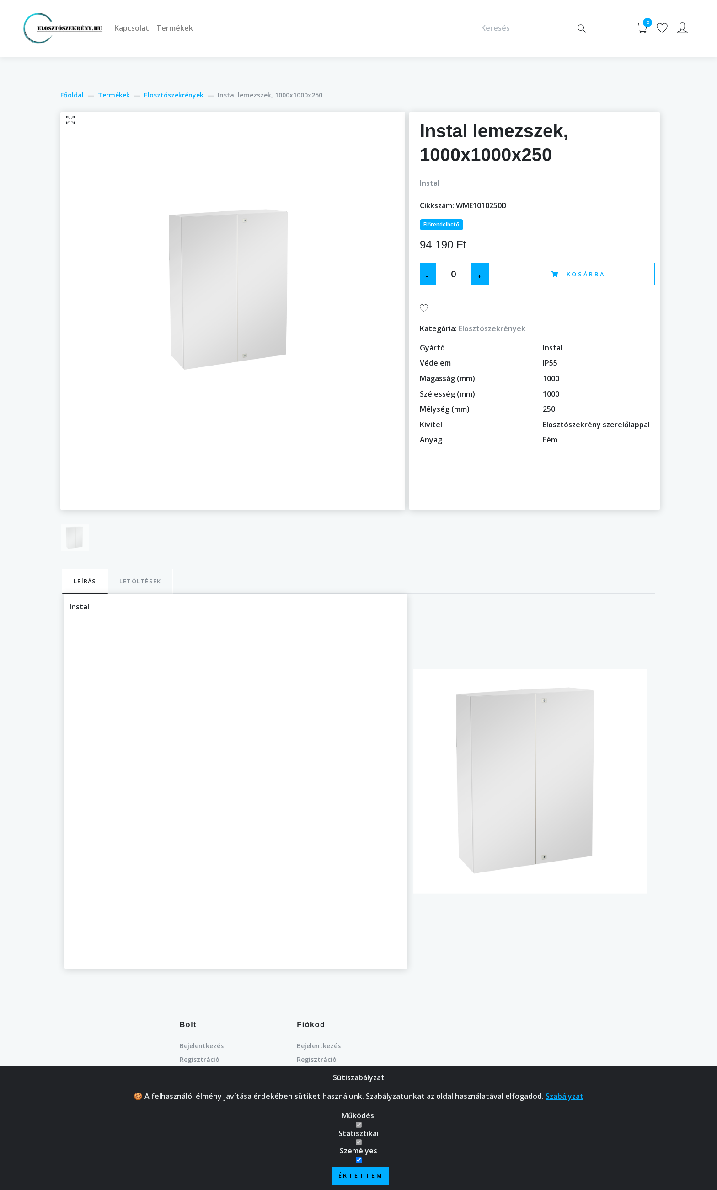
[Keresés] (522, 29)
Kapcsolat (131, 28)
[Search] (582, 29)
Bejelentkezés (202, 1045)
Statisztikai (358, 1139)
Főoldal (72, 95)
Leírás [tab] (85, 581)
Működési (359, 1121)
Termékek (174, 28)
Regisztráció (199, 1059)
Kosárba (578, 274)
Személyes (358, 1156)
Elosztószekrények (173, 95)
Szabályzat (564, 1102)
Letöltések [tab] (140, 581)
